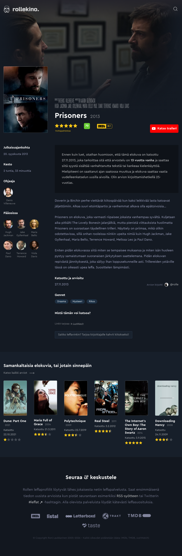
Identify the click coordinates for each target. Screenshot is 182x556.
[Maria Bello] (34, 228)
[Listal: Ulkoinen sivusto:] (51, 516)
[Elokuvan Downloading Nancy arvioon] (166, 411)
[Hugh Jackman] (8, 228)
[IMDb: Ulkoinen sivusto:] (35, 516)
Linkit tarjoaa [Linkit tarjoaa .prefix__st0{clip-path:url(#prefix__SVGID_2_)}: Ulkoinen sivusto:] (69, 324)
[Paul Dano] (8, 249)
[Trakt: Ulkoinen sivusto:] (112, 516)
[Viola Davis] (34, 249)
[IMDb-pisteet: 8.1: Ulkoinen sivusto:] (104, 126)
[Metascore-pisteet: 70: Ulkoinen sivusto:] (87, 126)
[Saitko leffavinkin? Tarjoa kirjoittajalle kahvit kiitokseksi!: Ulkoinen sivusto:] (93, 334)
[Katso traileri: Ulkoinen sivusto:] (164, 126)
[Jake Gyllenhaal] (21, 228)
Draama (61, 301)
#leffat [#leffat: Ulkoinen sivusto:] (34, 502)
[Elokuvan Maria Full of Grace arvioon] (45, 408)
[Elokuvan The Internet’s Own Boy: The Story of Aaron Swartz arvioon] (136, 412)
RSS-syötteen (127, 496)
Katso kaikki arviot (19, 372)
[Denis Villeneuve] (8, 196)
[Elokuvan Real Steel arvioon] (106, 407)
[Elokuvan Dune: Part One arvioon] (15, 411)
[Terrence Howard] (21, 249)
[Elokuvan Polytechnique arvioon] (75, 409)
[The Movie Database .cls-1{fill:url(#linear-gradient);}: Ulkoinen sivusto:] (139, 516)
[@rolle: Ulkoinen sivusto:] (171, 285)
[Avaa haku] (175, 7)
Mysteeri (77, 301)
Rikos (92, 301)
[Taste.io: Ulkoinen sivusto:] (91, 526)
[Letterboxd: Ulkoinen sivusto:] (80, 516)
